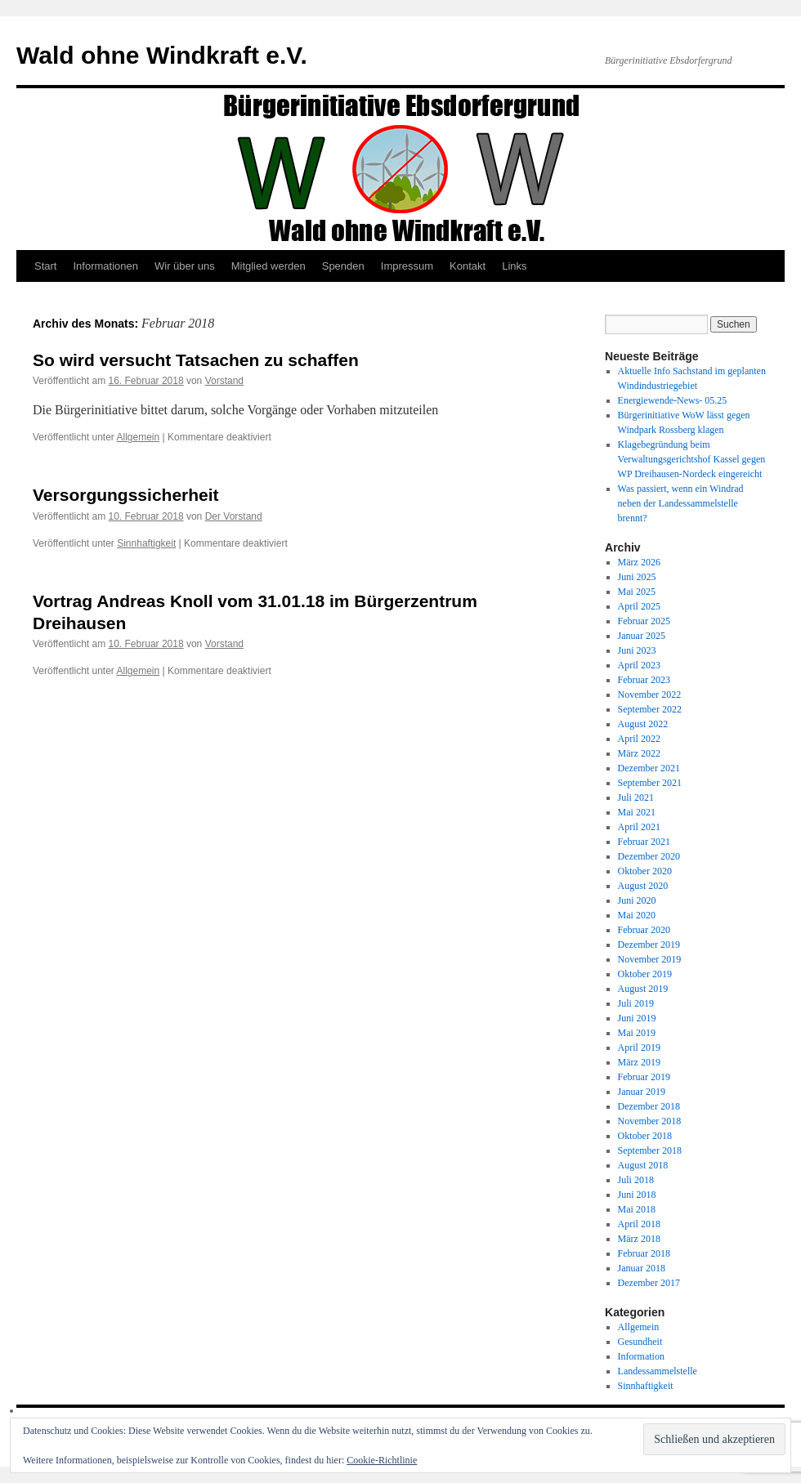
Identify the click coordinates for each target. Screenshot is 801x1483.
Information (641, 1356)
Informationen (105, 266)
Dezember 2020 (649, 856)
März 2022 (639, 753)
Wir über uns (184, 266)
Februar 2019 (644, 1077)
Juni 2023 (637, 650)
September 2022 (650, 709)
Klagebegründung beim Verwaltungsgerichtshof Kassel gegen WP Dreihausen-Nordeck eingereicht (692, 459)
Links (514, 266)
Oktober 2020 (645, 871)
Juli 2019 (636, 1003)
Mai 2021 (637, 812)
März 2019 (639, 1062)
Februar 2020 (644, 930)
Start (45, 266)
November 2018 (650, 1121)
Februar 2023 (644, 680)
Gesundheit (640, 1341)
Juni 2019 (637, 1018)
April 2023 (639, 665)
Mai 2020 (637, 915)
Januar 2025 (641, 635)
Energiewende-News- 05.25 (672, 400)
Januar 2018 (641, 1268)
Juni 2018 (637, 1194)
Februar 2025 (644, 621)
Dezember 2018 (649, 1106)
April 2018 (639, 1224)
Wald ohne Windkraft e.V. (161, 55)
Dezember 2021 (649, 768)
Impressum (407, 266)
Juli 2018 (636, 1180)
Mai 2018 (637, 1209)
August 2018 (643, 1165)
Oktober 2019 (645, 974)
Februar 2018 (644, 1253)
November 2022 (650, 694)
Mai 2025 (637, 591)
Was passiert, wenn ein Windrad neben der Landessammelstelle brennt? (681, 503)
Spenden (343, 266)
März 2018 (639, 1238)
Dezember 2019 (649, 944)
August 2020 (643, 885)
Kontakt (468, 266)
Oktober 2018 (645, 1135)
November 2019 (650, 959)
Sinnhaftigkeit (146, 543)
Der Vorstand (233, 516)
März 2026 (639, 562)
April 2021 (639, 827)
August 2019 (643, 988)
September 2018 (650, 1150)
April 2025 (639, 606)
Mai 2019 (637, 1033)
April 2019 (639, 1047)
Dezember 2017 (649, 1283)
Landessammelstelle (657, 1371)
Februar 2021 (644, 841)
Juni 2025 (637, 577)
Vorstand (224, 380)
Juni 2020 (637, 900)
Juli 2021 (636, 797)
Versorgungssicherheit (126, 494)
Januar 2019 (641, 1091)
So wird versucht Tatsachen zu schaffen (196, 360)
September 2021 (650, 782)
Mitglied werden (268, 266)
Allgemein (138, 437)
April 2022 (639, 738)
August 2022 (643, 724)
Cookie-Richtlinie (382, 1460)
